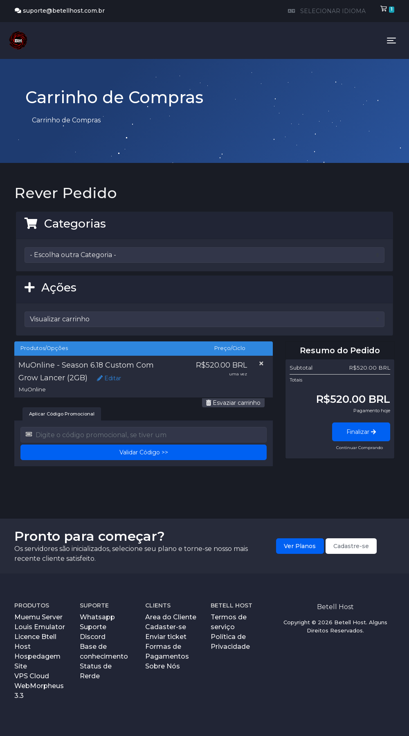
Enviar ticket (166, 637)
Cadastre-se (351, 546)
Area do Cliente (170, 617)
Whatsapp (97, 617)
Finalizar (361, 432)
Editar (109, 378)
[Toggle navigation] (391, 40)
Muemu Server (38, 617)
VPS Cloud (31, 676)
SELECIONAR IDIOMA (326, 11)
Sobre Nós (162, 666)
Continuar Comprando (359, 447)
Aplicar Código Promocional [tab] (61, 414)
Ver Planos (300, 546)
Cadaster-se (165, 627)
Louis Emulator (39, 627)
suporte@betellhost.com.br (60, 10)
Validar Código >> (143, 452)
